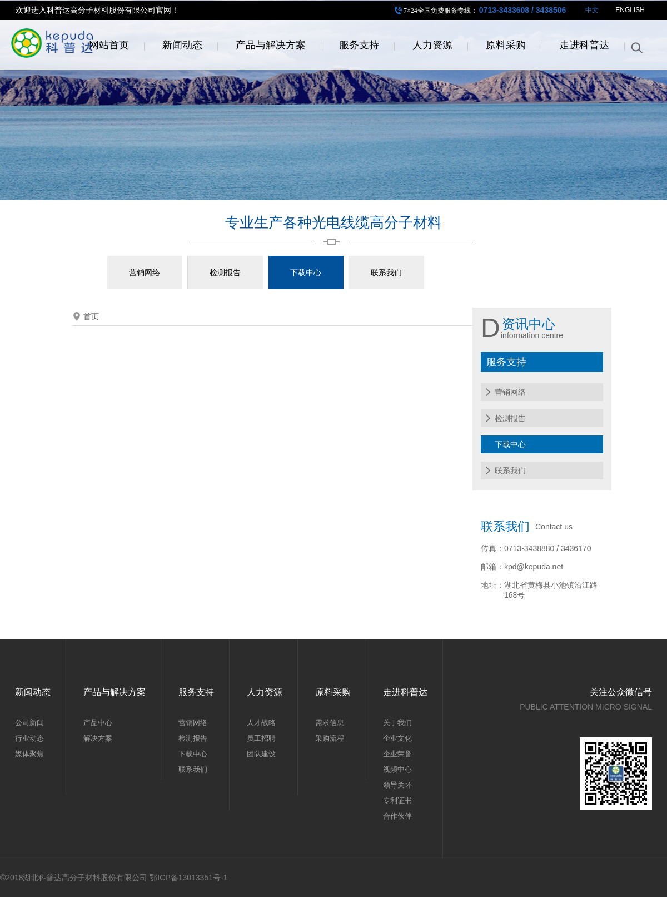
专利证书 (397, 800)
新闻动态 (182, 46)
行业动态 (29, 738)
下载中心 (305, 272)
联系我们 (386, 272)
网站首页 (109, 46)
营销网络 (144, 272)
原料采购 (506, 46)
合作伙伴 (397, 816)
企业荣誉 (397, 754)
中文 (592, 12)
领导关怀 (397, 785)
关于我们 (397, 722)
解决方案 (97, 738)
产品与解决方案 (271, 46)
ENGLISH (630, 12)
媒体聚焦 (29, 754)
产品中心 (97, 722)
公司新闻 (29, 722)
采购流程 (329, 738)
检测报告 (225, 272)
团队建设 (261, 754)
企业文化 (397, 738)
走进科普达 (584, 46)
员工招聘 (261, 738)
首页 (91, 316)
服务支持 (359, 46)
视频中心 (397, 769)
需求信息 (329, 722)
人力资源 (432, 46)
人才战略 (261, 722)
